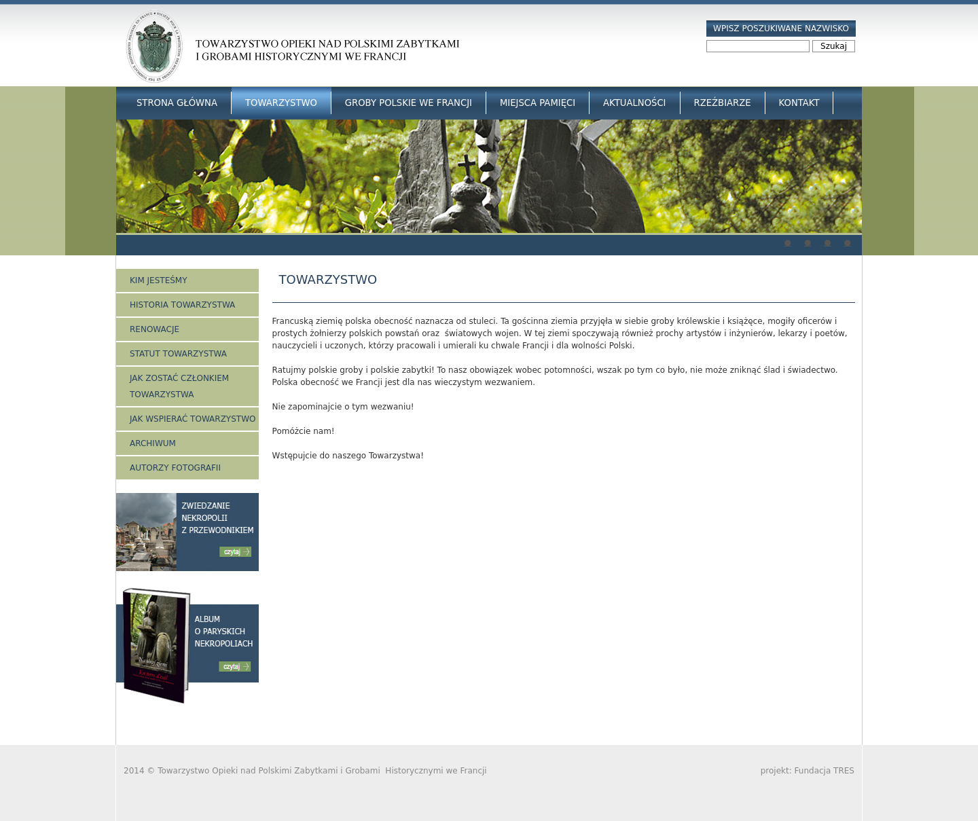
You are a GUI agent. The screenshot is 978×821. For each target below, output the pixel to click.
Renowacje (154, 329)
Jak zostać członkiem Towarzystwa (179, 386)
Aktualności (634, 103)
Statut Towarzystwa (178, 354)
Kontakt (799, 103)
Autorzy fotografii (175, 468)
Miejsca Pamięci (537, 103)
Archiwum (153, 443)
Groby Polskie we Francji (408, 103)
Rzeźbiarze (722, 103)
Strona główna (177, 103)
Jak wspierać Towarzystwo (192, 419)
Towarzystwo (281, 103)
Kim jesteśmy (158, 280)
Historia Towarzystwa (182, 305)
